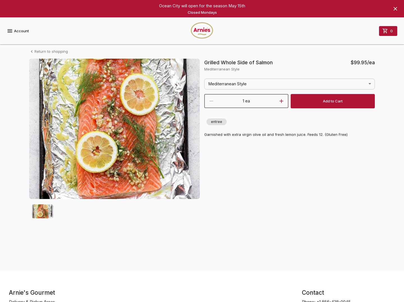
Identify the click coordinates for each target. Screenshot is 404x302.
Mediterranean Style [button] (227, 83)
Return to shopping (48, 51)
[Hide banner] (395, 8)
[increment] (281, 101)
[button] (216, 121)
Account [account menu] (18, 31)
